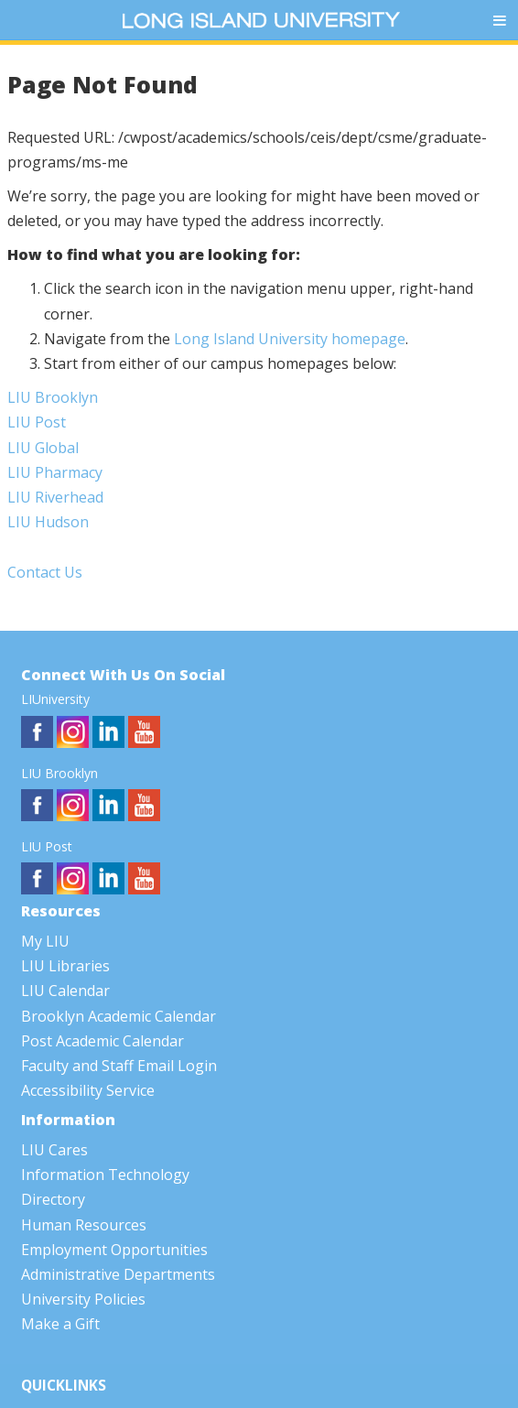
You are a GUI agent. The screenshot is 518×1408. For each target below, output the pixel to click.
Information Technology (105, 1174)
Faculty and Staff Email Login (119, 1066)
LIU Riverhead (55, 497)
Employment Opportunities (114, 1250)
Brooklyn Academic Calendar (118, 1016)
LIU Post (36, 422)
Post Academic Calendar (102, 1041)
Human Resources (83, 1225)
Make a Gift (60, 1324)
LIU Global (43, 448)
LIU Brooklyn (52, 397)
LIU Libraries (65, 966)
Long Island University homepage (289, 339)
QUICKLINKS (63, 1385)
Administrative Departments (118, 1274)
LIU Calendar (65, 990)
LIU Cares (54, 1150)
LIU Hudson (48, 522)
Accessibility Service (88, 1090)
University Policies (83, 1299)
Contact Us (44, 572)
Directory (53, 1199)
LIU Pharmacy (55, 472)
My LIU (45, 941)
